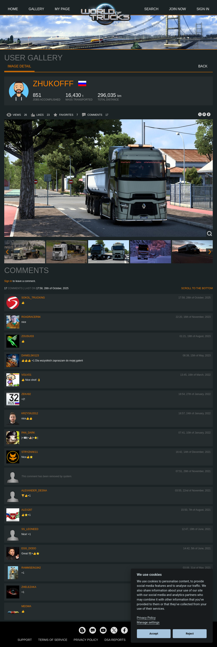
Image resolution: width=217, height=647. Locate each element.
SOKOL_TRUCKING (33, 297)
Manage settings (148, 622)
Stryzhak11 (29, 451)
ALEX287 (26, 509)
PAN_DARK (28, 432)
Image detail (19, 66)
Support (25, 639)
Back (202, 66)
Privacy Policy (86, 639)
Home (13, 9)
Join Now (177, 9)
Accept (153, 633)
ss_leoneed (29, 529)
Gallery (36, 9)
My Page (62, 9)
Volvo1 (26, 374)
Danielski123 (30, 355)
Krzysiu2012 (29, 413)
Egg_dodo (28, 548)
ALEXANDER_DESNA (34, 490)
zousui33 (27, 336)
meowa (26, 606)
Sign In (202, 9)
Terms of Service (52, 639)
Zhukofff (53, 83)
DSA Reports (114, 639)
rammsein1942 (31, 567)
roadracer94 (30, 316)
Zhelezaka (28, 587)
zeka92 (26, 394)
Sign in (8, 281)
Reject (190, 633)
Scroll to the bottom (197, 288)
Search (151, 9)
